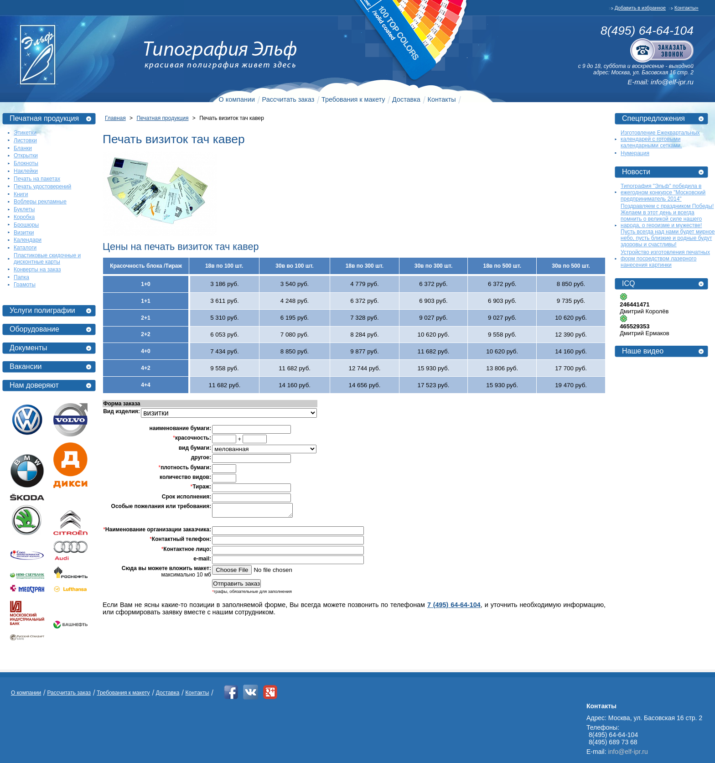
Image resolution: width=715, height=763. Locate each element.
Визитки (24, 232)
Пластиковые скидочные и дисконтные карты (47, 258)
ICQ (628, 283)
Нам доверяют (34, 385)
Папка (21, 277)
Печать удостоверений (42, 186)
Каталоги (25, 247)
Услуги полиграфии (42, 310)
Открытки (26, 155)
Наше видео (642, 351)
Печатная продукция (44, 118)
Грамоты (25, 284)
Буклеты (24, 209)
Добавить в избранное (640, 7)
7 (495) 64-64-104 (454, 607)
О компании (237, 99)
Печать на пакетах (37, 179)
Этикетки (25, 133)
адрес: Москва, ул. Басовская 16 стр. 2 (643, 72)
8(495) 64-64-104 (647, 30)
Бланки (23, 148)
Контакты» (686, 7)
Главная (115, 118)
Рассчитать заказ (288, 99)
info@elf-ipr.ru (672, 82)
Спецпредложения (653, 118)
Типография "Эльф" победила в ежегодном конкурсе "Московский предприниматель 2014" (663, 192)
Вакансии (26, 366)
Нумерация (635, 153)
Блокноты (26, 163)
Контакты (442, 99)
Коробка (24, 217)
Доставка (406, 99)
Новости (636, 172)
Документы (28, 348)
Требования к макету (353, 99)
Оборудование (34, 329)
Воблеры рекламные (40, 201)
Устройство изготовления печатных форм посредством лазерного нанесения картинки (665, 258)
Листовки (25, 140)
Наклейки (26, 171)
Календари (27, 240)
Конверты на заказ (37, 269)
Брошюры (26, 225)
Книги (21, 194)
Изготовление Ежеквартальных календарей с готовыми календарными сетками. (660, 139)
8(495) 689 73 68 (613, 742)
